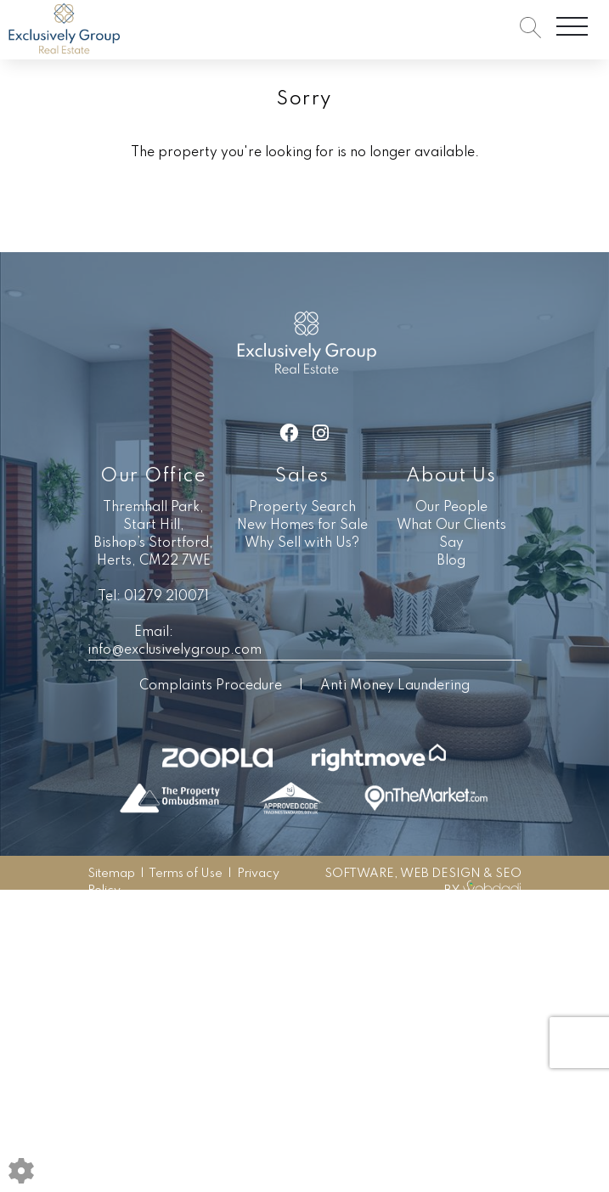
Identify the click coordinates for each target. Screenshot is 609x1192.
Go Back (186, 218)
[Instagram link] (321, 434)
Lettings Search (399, 218)
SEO (508, 874)
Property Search (302, 507)
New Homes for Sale (302, 525)
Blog (451, 561)
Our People (451, 507)
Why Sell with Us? (302, 543)
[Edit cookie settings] (21, 1171)
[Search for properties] (530, 27)
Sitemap (111, 874)
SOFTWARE (359, 874)
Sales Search (281, 218)
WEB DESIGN (440, 874)
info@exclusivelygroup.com (174, 650)
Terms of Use (186, 874)
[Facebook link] (289, 434)
